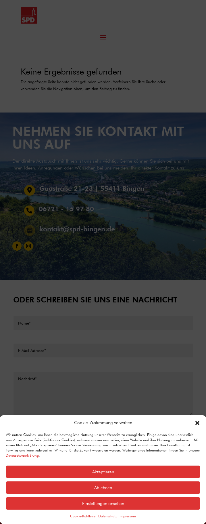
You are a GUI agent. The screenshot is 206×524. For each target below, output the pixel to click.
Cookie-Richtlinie (82, 516)
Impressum (128, 516)
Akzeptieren (103, 472)
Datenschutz (107, 516)
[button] (197, 423)
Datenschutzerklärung (22, 455)
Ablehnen (103, 487)
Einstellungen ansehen (103, 503)
